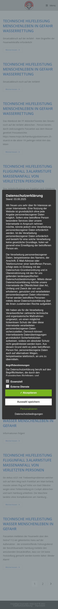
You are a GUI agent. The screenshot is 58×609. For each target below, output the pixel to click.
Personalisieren (28, 409)
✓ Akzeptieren (28, 392)
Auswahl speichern (28, 402)
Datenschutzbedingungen (29, 414)
